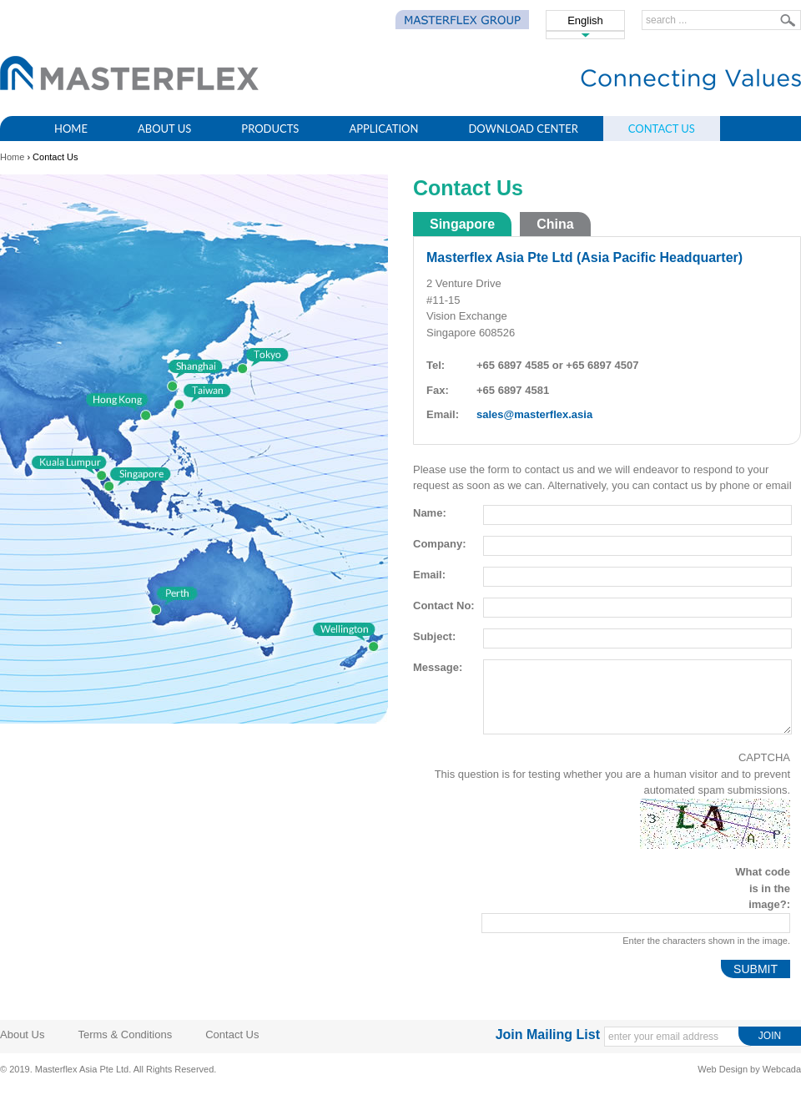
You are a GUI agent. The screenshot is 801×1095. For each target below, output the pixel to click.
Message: (437, 667)
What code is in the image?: (762, 888)
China (555, 224)
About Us (164, 128)
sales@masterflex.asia (534, 414)
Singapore (462, 224)
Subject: (434, 636)
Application (383, 128)
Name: (429, 513)
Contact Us (661, 128)
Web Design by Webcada (749, 1069)
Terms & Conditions (125, 1034)
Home (71, 128)
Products (270, 128)
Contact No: (444, 605)
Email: (429, 574)
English (585, 20)
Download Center (522, 128)
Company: (439, 543)
